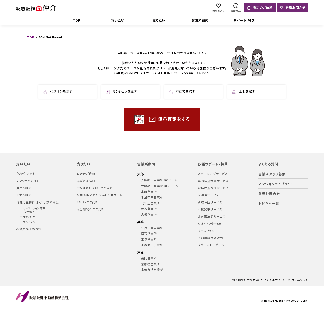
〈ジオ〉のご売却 (88, 202)
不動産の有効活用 (210, 238)
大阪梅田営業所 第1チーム (159, 180)
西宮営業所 (149, 233)
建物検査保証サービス (213, 181)
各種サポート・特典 (213, 164)
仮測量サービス (208, 195)
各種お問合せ (269, 194)
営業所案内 (200, 20)
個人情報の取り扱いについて (250, 280)
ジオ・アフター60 (209, 223)
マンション (29, 222)
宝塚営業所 (149, 239)
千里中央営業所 (152, 197)
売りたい (159, 20)
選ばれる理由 (86, 181)
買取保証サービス (210, 202)
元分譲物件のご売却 (91, 209)
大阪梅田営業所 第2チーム (159, 186)
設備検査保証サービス (213, 188)
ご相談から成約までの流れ (95, 188)
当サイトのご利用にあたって (290, 280)
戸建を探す (24, 188)
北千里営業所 (150, 203)
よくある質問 (268, 164)
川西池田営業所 (152, 245)
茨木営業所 (149, 209)
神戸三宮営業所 (152, 228)
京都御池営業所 (152, 270)
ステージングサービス (213, 174)
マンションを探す (121, 92)
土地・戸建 (29, 217)
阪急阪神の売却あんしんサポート (99, 195)
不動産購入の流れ (28, 229)
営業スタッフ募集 (272, 174)
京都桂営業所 (150, 264)
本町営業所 (149, 192)
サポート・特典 (244, 20)
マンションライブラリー (276, 184)
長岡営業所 (149, 258)
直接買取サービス (210, 209)
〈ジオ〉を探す (25, 174)
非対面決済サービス (211, 216)
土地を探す (243, 92)
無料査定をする (162, 119)
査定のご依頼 (86, 174)
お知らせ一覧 (268, 204)
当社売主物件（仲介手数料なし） (38, 202)
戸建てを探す (182, 92)
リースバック (206, 230)
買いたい (117, 20)
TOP (77, 20)
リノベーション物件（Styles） (34, 210)
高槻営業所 (149, 214)
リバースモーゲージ (211, 245)
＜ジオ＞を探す (58, 92)
